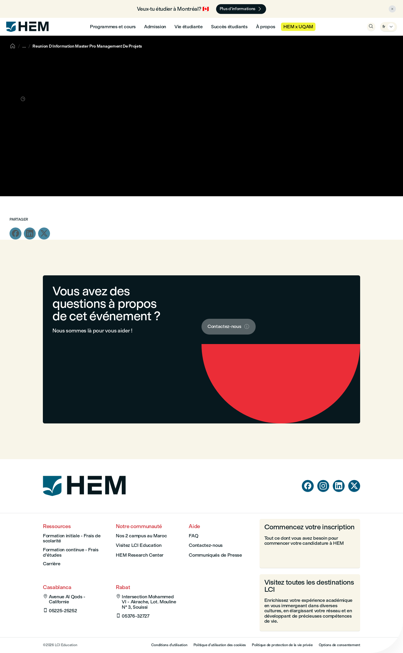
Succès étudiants (229, 26)
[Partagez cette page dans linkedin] (30, 233)
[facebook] (308, 486)
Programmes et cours (113, 26)
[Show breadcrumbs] (24, 46)
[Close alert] (392, 8)
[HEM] (27, 27)
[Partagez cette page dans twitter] (44, 233)
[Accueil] (12, 46)
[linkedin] (339, 486)
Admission (155, 26)
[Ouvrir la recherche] (371, 27)
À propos (265, 26)
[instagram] (323, 486)
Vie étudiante (188, 26)
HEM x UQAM (298, 26)
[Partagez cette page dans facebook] (15, 233)
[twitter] (354, 486)
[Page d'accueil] (84, 500)
